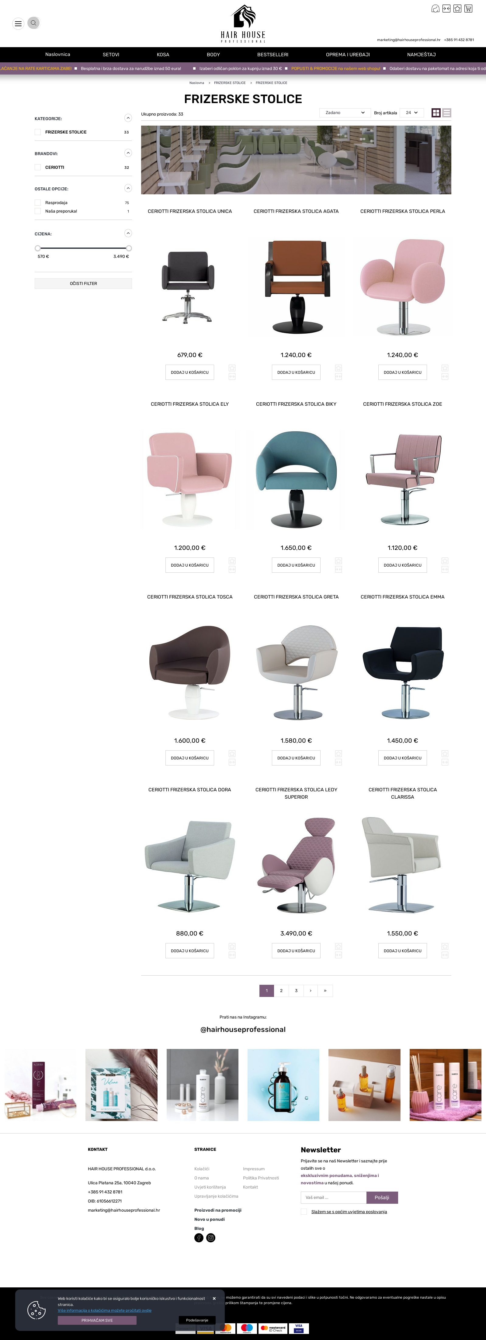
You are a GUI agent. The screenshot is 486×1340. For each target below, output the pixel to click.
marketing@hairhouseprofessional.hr (409, 40)
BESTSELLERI (276, 54)
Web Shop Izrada (106, 1336)
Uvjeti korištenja (210, 1164)
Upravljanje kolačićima (216, 1173)
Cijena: (43, 234)
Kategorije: (48, 118)
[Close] (97, 1320)
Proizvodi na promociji (217, 1187)
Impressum (254, 1145)
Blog (199, 1205)
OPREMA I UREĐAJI (351, 54)
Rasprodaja (87, 202)
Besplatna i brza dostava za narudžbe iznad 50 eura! (133, 68)
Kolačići (201, 1145)
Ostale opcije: (51, 189)
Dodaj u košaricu (296, 366)
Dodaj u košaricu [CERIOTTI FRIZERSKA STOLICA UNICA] (190, 366)
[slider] (38, 248)
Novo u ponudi (209, 1196)
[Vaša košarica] (468, 8)
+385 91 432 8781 (459, 40)
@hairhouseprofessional (243, 1006)
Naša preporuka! (87, 211)
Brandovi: (46, 153)
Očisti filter (83, 283)
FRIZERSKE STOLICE (87, 132)
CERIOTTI (87, 167)
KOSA (169, 54)
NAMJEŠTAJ (423, 54)
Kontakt (250, 1164)
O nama (201, 1155)
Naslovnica (60, 54)
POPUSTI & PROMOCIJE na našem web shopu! (337, 68)
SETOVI (118, 54)
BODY (218, 54)
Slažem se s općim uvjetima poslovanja (349, 1188)
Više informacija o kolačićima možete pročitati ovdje (104, 1310)
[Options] (197, 1320)
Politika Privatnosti (261, 1155)
